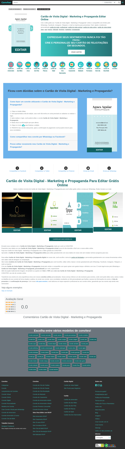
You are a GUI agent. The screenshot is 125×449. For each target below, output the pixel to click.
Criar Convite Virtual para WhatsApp (13, 409)
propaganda (76, 29)
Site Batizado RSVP (39, 434)
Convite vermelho (73, 343)
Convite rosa (93, 339)
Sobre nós (98, 381)
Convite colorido (72, 356)
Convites (5, 381)
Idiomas (97, 434)
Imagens (98, 416)
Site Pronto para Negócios (72, 388)
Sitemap (97, 428)
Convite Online (6, 397)
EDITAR (20, 49)
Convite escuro (44, 365)
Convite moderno (55, 365)
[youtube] (101, 385)
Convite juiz (40, 356)
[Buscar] (119, 2)
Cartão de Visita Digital (71, 385)
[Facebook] (96, 385)
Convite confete (61, 356)
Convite (4, 388)
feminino (61, 29)
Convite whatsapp (33, 352)
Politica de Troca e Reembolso (104, 403)
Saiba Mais (17, 209)
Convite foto (32, 339)
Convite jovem (66, 365)
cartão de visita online (90, 27)
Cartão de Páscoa (69, 409)
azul (46, 29)
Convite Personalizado (9, 403)
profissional (63, 27)
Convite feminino (53, 369)
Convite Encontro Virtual (40, 409)
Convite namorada (46, 335)
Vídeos (97, 419)
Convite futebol (45, 352)
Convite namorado (33, 335)
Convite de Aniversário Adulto (42, 400)
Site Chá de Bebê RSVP (40, 428)
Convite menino (33, 361)
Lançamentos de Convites (10, 391)
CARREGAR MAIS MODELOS (62, 239)
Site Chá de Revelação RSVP (42, 431)
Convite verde (83, 356)
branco (50, 29)
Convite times (54, 352)
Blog (96, 413)
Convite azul (92, 356)
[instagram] (99, 385)
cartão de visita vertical (75, 27)
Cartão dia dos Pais (70, 405)
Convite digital (81, 348)
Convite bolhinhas (33, 348)
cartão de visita (54, 27)
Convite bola (85, 352)
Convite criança (44, 361)
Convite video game (80, 361)
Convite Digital (6, 400)
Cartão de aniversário (70, 399)
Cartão (66, 396)
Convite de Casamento (40, 397)
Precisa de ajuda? (100, 391)
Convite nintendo (33, 365)
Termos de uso (99, 400)
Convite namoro (57, 335)
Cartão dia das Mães (70, 402)
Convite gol (32, 356)
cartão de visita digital (104, 27)
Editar (17, 230)
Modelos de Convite (8, 406)
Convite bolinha (86, 365)
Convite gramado (75, 352)
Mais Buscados (100, 409)
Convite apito (64, 352)
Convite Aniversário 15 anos (10, 415)
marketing (68, 29)
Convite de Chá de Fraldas (41, 385)
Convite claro (83, 339)
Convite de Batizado (39, 394)
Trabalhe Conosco (8, 423)
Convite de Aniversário (9, 412)
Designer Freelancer (14, 427)
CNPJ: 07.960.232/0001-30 (103, 431)
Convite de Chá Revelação (41, 391)
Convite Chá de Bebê (8, 418)
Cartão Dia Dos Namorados (62, 69)
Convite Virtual (6, 394)
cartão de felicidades (77, 257)
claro (42, 29)
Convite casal (32, 343)
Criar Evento (99, 425)
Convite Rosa (76, 365)
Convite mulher (43, 369)
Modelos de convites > (29, 9)
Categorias (5, 385)
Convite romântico (83, 335)
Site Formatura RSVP (39, 425)
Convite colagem (73, 339)
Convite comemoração (46, 348)
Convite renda (32, 369)
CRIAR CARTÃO (76, 52)
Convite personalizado (70, 335)
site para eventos (42, 281)
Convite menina (62, 343)
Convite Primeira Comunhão (41, 406)
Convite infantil (52, 343)
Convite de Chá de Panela (41, 388)
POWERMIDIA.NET (101, 394)
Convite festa (41, 343)
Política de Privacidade (102, 397)
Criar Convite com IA (101, 422)
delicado (55, 29)
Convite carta (41, 339)
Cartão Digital (68, 381)
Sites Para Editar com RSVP (42, 412)
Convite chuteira (50, 356)
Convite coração (61, 339)
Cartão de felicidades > (15, 9)
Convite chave (51, 339)
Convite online (71, 348)
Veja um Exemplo (6, 291)
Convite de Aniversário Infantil (42, 403)
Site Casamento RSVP (40, 419)
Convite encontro (54, 361)
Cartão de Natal (69, 412)
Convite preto (84, 343)
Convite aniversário (67, 361)
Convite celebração (60, 348)
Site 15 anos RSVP (39, 422)
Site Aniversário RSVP (40, 416)
